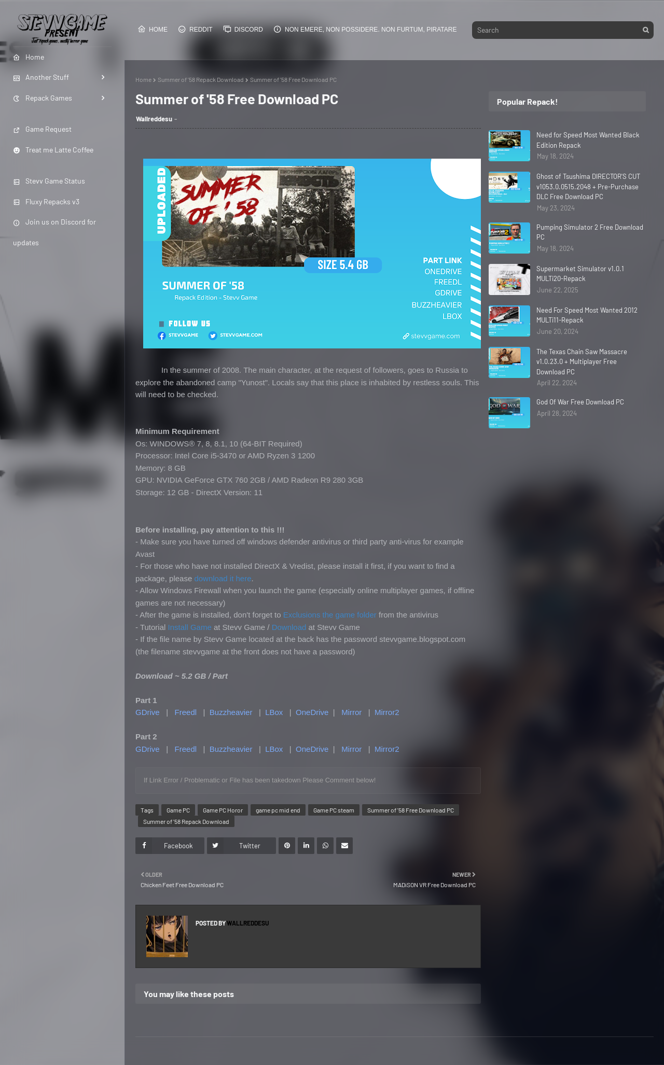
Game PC (178, 810)
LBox (274, 712)
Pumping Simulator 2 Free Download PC (589, 232)
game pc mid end (278, 810)
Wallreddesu (154, 119)
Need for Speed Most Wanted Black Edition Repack (588, 140)
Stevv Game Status (49, 180)
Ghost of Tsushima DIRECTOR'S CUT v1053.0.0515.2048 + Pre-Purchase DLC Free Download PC (588, 186)
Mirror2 (387, 712)
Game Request (42, 128)
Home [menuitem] (28, 56)
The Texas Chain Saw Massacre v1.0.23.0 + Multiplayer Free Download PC (581, 361)
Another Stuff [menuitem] (41, 77)
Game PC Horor (223, 810)
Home (152, 29)
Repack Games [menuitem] (42, 97)
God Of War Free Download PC (580, 402)
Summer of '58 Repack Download (201, 79)
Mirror (351, 712)
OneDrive (312, 712)
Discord (243, 29)
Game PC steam (333, 810)
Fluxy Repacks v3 (46, 201)
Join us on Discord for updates (54, 231)
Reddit (195, 29)
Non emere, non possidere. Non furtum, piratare (365, 29)
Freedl (186, 712)
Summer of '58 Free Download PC (410, 810)
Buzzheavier (231, 712)
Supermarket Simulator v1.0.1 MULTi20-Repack (580, 273)
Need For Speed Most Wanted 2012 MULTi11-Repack (587, 315)
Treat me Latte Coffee (53, 149)
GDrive (147, 712)
